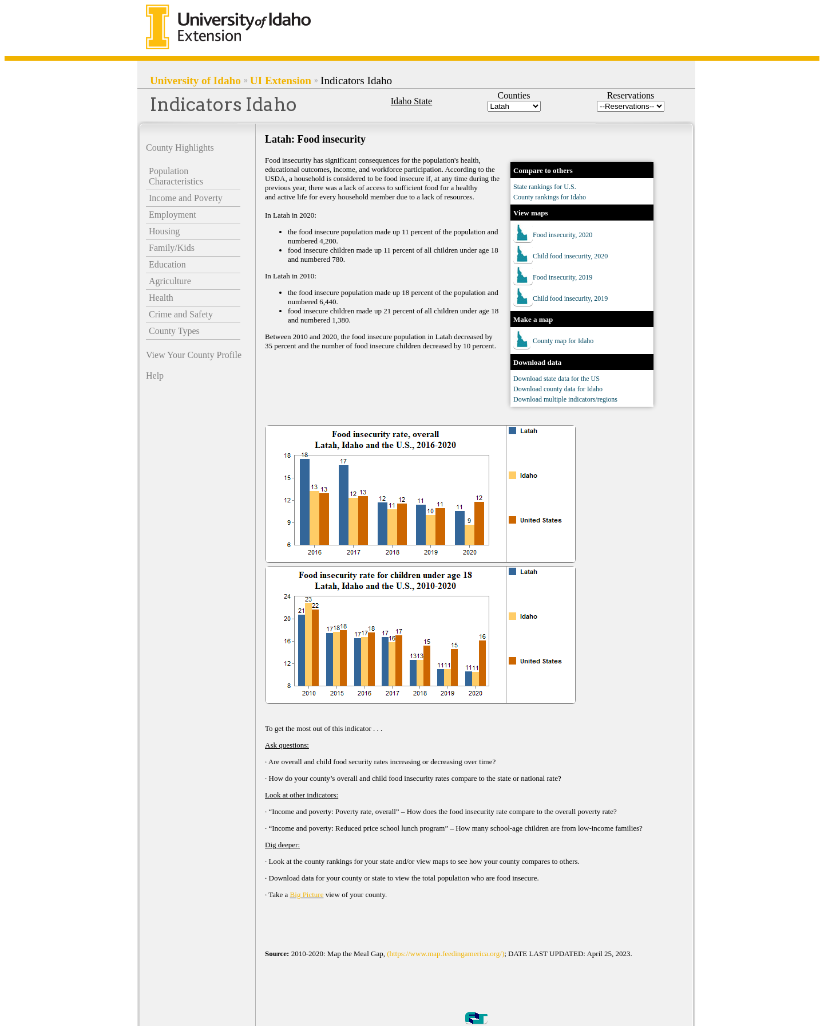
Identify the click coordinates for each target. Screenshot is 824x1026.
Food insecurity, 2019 (562, 277)
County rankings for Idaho (549, 197)
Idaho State (411, 101)
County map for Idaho (563, 341)
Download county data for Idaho (558, 389)
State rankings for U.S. (544, 187)
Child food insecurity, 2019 (570, 298)
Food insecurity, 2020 (562, 235)
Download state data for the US (556, 379)
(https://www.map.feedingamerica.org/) (445, 953)
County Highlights (180, 147)
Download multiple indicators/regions (565, 399)
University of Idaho (195, 80)
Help (155, 375)
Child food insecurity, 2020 (570, 256)
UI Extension (280, 80)
